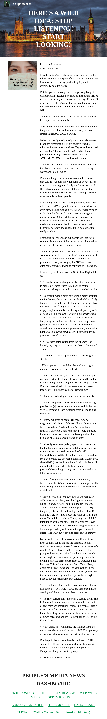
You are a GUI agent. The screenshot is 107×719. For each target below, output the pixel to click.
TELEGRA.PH (59, 705)
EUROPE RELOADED (28, 705)
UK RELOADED (22, 693)
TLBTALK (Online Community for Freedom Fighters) (53, 712)
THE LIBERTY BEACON (58, 693)
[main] (53, 29)
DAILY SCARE (84, 705)
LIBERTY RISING (57, 697)
